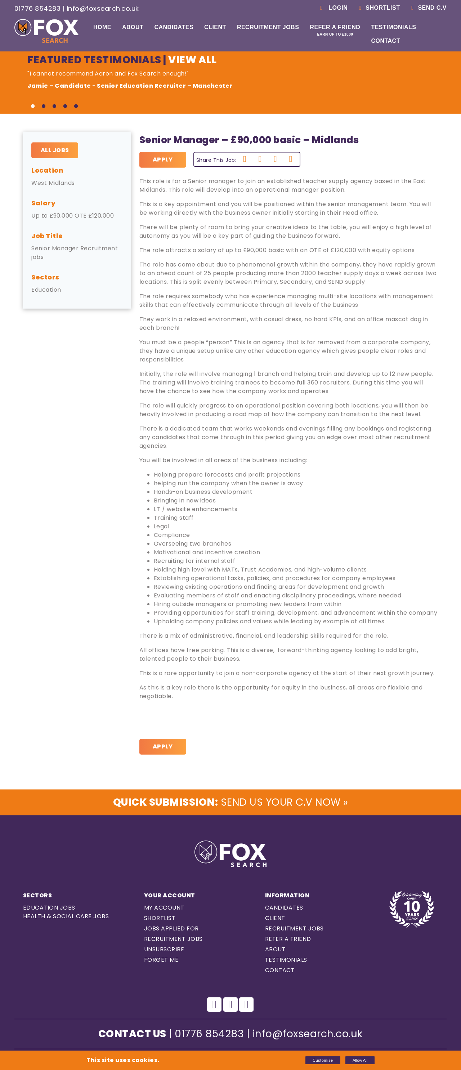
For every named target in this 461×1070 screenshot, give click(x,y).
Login (333, 8)
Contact (385, 41)
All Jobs (55, 150)
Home (102, 27)
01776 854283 (37, 8)
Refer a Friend (335, 30)
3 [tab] (54, 106)
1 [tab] (32, 106)
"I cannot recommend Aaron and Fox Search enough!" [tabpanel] (207, 79)
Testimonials (393, 27)
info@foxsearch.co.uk (103, 8)
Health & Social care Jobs (66, 916)
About (132, 27)
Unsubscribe (164, 949)
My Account (164, 907)
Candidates (173, 27)
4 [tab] (65, 106)
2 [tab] (43, 106)
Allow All (360, 1060)
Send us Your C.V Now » (230, 802)
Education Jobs (49, 907)
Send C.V (428, 8)
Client (215, 27)
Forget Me (161, 960)
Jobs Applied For (171, 928)
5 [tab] (76, 106)
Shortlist (378, 8)
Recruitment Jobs (268, 27)
